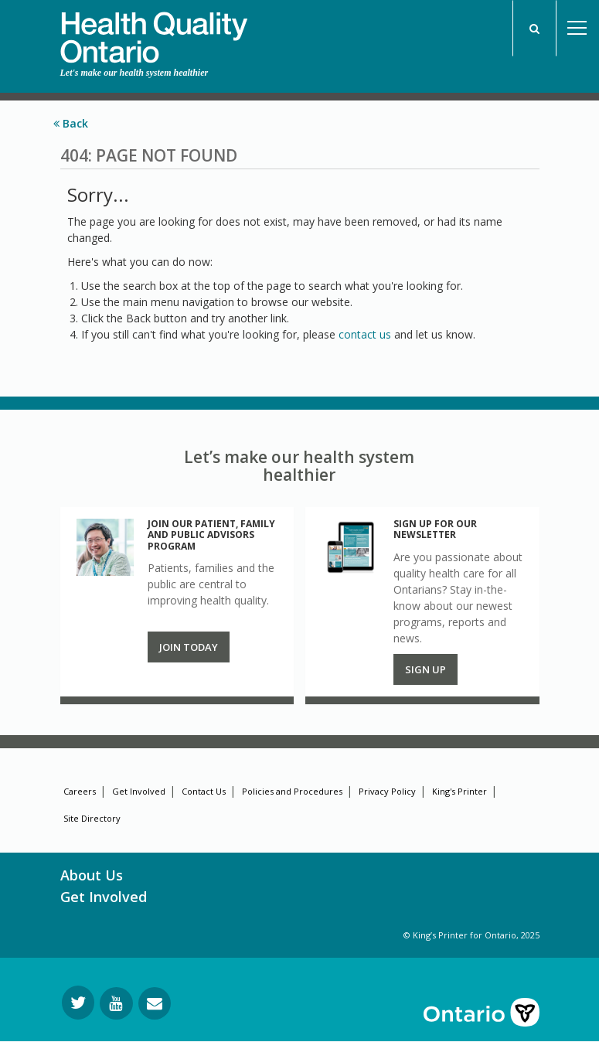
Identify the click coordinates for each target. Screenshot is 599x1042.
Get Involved (138, 791)
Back (70, 123)
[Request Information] (154, 1003)
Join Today (188, 647)
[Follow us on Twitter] (78, 1003)
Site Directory (92, 818)
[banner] (153, 31)
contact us (365, 334)
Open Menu (577, 28)
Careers (79, 791)
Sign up (425, 669)
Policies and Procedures (292, 791)
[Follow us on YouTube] (116, 1003)
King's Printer (459, 791)
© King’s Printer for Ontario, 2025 (471, 935)
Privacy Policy (387, 791)
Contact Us (204, 791)
